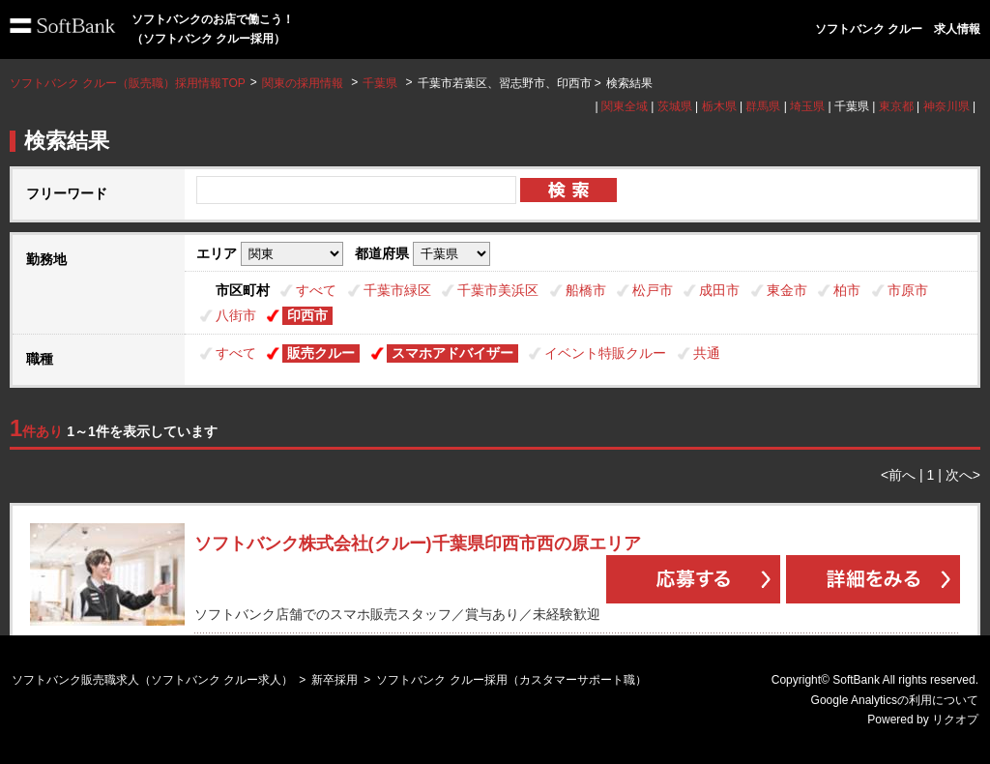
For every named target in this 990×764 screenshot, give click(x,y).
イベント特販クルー (605, 353)
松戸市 (652, 290)
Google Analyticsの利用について (894, 700)
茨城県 (674, 106)
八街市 (236, 315)
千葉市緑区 (397, 290)
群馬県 (762, 106)
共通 (706, 353)
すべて (316, 290)
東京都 (896, 106)
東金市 (787, 290)
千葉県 (380, 83)
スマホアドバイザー (452, 353)
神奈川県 (946, 106)
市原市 (908, 290)
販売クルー (321, 353)
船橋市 (586, 290)
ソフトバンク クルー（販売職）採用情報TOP (128, 83)
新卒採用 (334, 680)
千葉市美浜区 (498, 290)
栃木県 (719, 106)
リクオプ (955, 719)
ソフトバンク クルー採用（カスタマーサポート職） (511, 680)
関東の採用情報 (304, 83)
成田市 (719, 290)
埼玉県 (807, 106)
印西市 (307, 315)
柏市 (846, 290)
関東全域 (624, 106)
